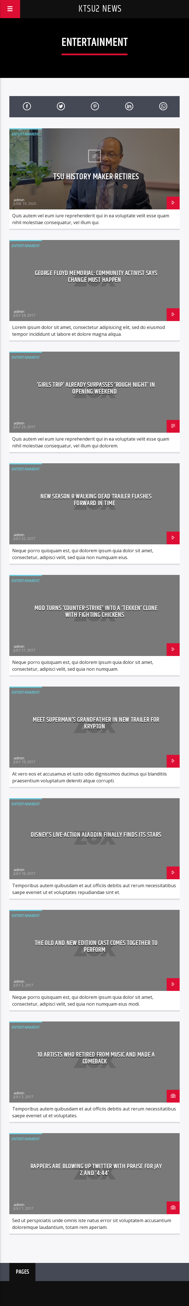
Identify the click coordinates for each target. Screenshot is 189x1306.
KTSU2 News (100, 9)
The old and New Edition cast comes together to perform (96, 946)
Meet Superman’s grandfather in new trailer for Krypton (96, 723)
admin (19, 199)
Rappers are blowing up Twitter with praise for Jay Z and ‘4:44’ (96, 1169)
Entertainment (26, 134)
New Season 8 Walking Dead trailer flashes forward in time (96, 500)
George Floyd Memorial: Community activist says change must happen (96, 276)
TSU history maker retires (96, 177)
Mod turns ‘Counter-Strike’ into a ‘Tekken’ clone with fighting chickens (95, 611)
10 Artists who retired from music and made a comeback (96, 1058)
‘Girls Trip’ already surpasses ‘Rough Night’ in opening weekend (96, 388)
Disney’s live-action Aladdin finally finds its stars (96, 835)
